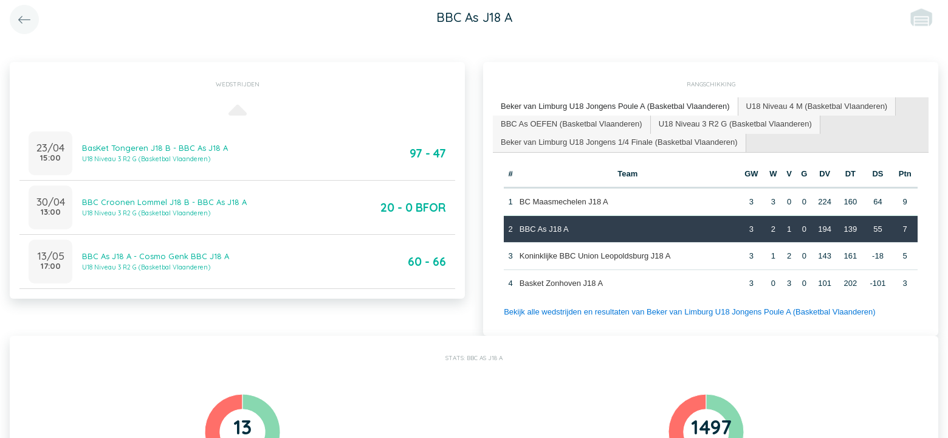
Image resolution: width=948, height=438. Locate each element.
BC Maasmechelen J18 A (564, 201)
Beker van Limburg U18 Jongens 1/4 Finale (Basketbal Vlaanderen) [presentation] (619, 142)
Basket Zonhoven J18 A (561, 283)
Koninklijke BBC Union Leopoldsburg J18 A (595, 255)
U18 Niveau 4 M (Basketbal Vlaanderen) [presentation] (817, 106)
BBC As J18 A (544, 229)
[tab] (615, 106)
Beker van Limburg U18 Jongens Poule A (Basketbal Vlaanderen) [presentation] (615, 106)
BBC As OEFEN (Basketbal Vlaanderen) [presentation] (571, 123)
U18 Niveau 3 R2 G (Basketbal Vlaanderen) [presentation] (735, 123)
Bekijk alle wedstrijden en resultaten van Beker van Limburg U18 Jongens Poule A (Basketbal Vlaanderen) (689, 311)
